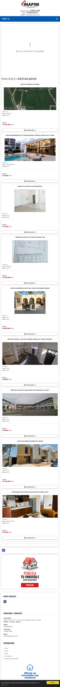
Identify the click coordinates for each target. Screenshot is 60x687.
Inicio (6, 648)
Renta (6, 653)
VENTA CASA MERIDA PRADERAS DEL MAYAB (30, 441)
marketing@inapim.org (11, 636)
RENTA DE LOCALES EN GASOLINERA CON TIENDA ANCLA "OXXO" (30, 390)
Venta (6, 651)
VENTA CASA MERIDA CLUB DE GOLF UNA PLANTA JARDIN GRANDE (30, 288)
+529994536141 (32, 12)
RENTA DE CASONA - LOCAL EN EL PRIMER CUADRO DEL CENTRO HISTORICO (30, 339)
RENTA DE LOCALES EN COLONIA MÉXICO (30, 186)
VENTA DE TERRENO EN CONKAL (29, 84)
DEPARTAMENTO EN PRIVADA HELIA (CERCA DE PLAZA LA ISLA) (30, 492)
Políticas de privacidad (11, 659)
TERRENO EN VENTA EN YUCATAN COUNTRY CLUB (30, 237)
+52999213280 (34, 10)
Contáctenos (8, 656)
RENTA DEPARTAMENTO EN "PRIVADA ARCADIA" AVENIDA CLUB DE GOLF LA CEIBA (30, 135)
